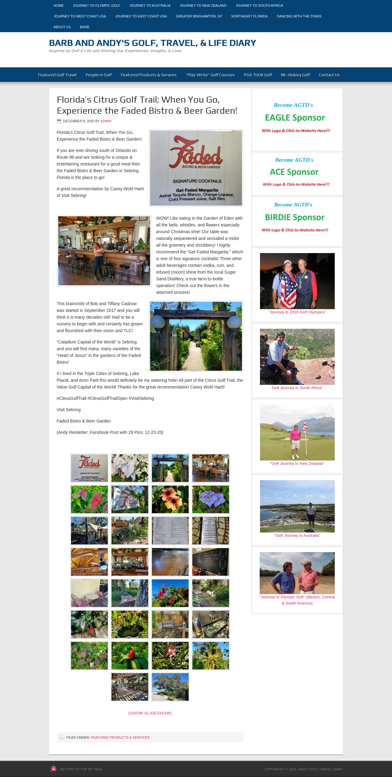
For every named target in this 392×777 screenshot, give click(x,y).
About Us (62, 27)
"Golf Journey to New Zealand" (297, 463)
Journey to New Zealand (203, 5)
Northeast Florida (250, 16)
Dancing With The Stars (299, 16)
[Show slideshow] (150, 713)
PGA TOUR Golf (258, 74)
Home (59, 5)
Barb (84, 27)
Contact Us (329, 74)
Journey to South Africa (259, 5)
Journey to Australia (150, 5)
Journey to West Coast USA (80, 16)
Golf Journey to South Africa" (297, 387)
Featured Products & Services (149, 74)
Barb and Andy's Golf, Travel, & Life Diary (152, 42)
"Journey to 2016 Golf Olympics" (297, 312)
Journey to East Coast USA (141, 16)
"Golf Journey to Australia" (297, 535)
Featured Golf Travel (57, 74)
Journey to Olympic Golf (96, 5)
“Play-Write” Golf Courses (210, 74)
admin (105, 121)
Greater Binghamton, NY (199, 16)
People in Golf (99, 74)
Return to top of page (81, 769)
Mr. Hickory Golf (295, 74)
